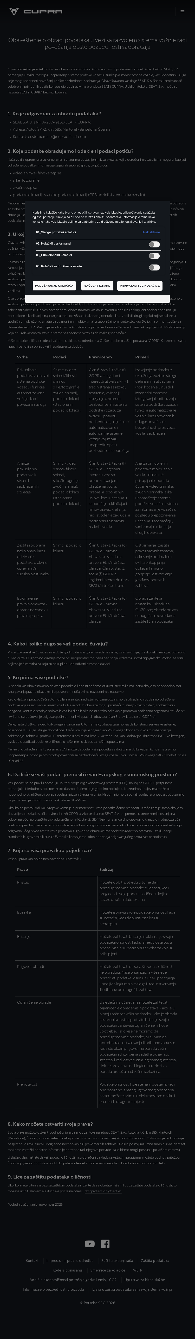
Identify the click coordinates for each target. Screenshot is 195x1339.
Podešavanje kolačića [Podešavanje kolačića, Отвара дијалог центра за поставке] (54, 285)
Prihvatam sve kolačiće (140, 285)
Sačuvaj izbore (97, 285)
